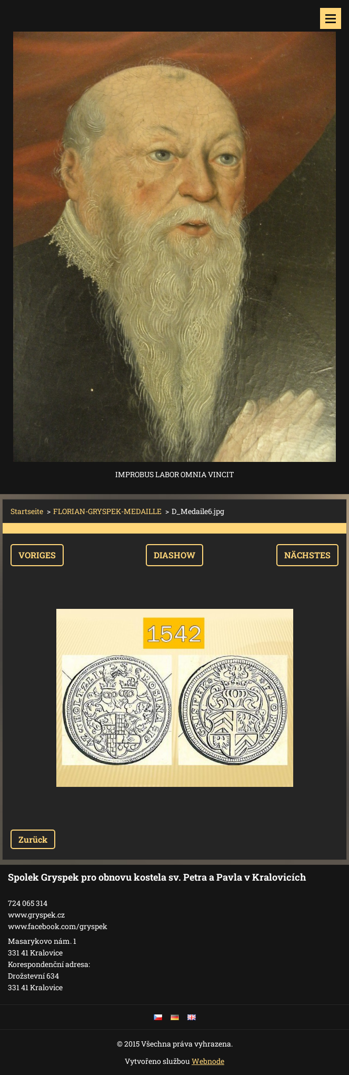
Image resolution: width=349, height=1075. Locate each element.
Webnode (208, 1061)
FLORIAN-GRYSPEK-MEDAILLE (107, 511)
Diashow (174, 554)
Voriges (37, 554)
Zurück (32, 839)
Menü (330, 18)
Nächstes (307, 554)
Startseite (27, 511)
